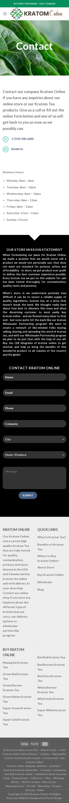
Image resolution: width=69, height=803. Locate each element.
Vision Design (53, 798)
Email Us (17, 149)
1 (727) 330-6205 (22, 138)
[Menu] (5, 13)
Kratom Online (39, 794)
